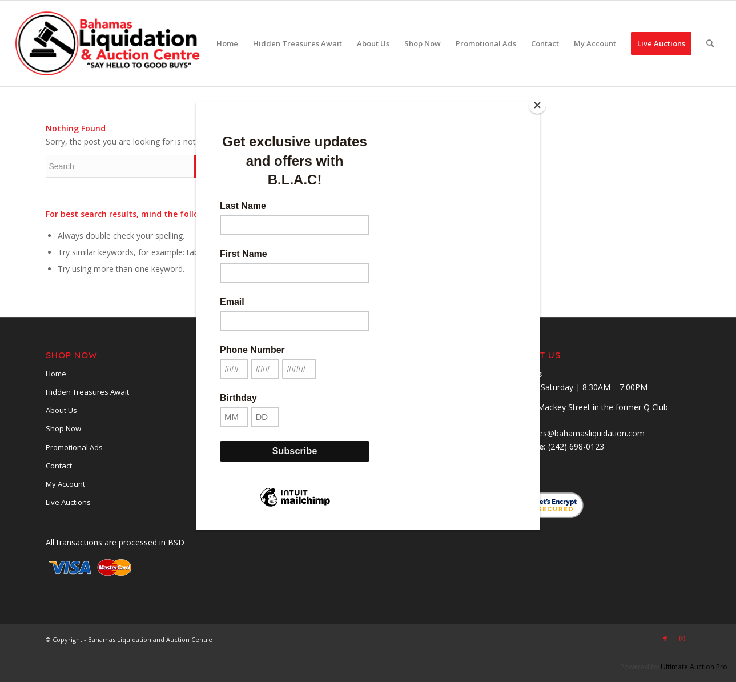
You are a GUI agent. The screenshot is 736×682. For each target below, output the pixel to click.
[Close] (537, 105)
